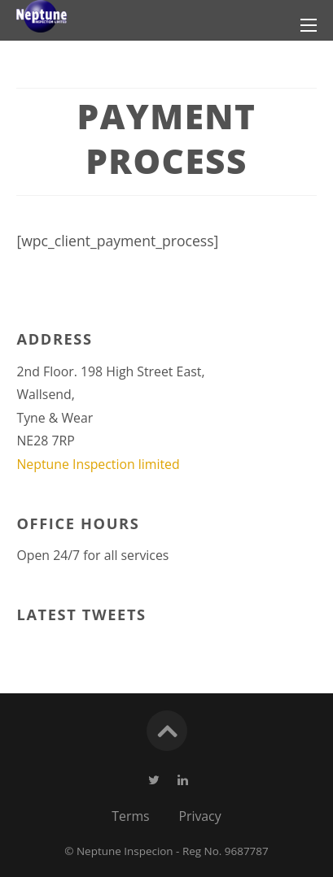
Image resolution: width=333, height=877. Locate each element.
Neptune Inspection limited (97, 464)
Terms (130, 816)
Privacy (199, 816)
